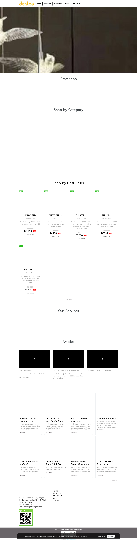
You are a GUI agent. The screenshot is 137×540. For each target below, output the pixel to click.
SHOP (55, 498)
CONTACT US (58, 501)
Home (38, 3)
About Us (47, 3)
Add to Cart (30, 234)
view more (68, 299)
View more (23, 432)
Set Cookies (101, 536)
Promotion (58, 3)
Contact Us (76, 3)
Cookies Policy (83, 536)
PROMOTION (57, 496)
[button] (83, 3)
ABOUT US (57, 493)
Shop (67, 3)
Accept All (110, 536)
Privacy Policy (73, 536)
